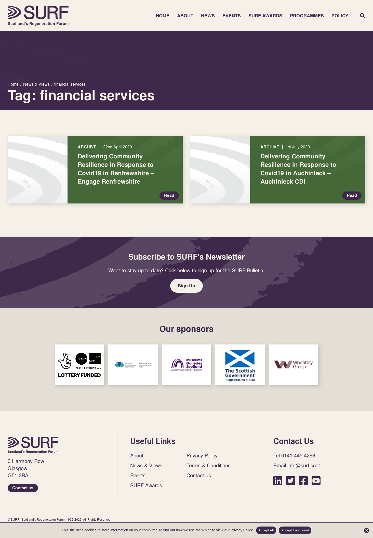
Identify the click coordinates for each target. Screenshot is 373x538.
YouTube (316, 480)
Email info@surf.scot (296, 465)
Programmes (307, 15)
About (185, 15)
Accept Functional (295, 530)
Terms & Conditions (208, 465)
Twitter (290, 480)
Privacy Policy (202, 455)
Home (38, 15)
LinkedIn (277, 480)
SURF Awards (265, 15)
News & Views (146, 465)
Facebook (303, 480)
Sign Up (186, 286)
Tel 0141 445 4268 (294, 455)
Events (231, 15)
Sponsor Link (79, 364)
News (208, 15)
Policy (339, 15)
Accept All (266, 530)
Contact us (22, 488)
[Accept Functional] (366, 530)
